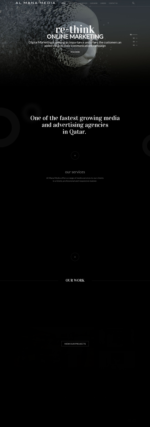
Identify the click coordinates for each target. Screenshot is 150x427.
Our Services (82, 3)
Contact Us (113, 3)
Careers (103, 3)
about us (71, 3)
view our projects (75, 343)
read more (75, 46)
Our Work (94, 3)
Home (64, 3)
